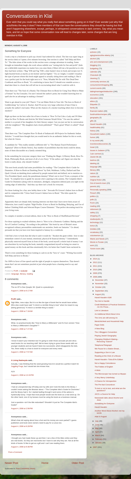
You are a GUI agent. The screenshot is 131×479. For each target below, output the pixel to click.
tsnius (92, 226)
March (98, 435)
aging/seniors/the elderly (100, 55)
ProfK (13, 299)
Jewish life (94, 157)
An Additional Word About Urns (107, 314)
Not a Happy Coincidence (105, 363)
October (98, 287)
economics (94, 95)
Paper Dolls (99, 325)
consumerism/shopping (99, 85)
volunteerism (95, 236)
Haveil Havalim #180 (103, 297)
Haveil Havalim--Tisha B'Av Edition (109, 359)
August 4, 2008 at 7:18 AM (21, 311)
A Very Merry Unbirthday (105, 378)
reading (30, 274)
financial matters (96, 111)
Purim (92, 203)
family (92, 108)
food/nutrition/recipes (98, 114)
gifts (91, 121)
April (97, 432)
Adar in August (101, 417)
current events (96, 88)
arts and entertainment (99, 62)
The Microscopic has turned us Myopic (110, 374)
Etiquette (93, 104)
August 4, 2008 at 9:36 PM (22, 447)
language (15, 274)
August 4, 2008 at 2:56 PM (22, 408)
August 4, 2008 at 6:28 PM (22, 426)
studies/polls (95, 219)
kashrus (93, 160)
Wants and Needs (97, 239)
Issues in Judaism (97, 150)
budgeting (94, 68)
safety (92, 213)
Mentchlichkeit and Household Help (109, 321)
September (100, 291)
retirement (94, 209)
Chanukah (94, 75)
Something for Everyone (104, 404)
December (99, 280)
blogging (93, 65)
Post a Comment (15, 452)
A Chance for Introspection (105, 381)
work (92, 245)
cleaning (93, 78)
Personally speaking (98, 190)
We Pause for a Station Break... (107, 349)
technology (94, 222)
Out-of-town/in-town (98, 183)
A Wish (97, 370)
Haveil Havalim (96, 124)
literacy (23, 274)
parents (93, 186)
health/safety (95, 127)
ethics (92, 101)
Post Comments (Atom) (25, 469)
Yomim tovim (95, 249)
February (99, 439)
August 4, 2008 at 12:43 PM (22, 375)
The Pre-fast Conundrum (105, 385)
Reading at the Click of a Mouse (108, 356)
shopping (94, 216)
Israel (92, 147)
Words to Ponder (97, 242)
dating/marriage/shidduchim (101, 91)
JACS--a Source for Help (105, 394)
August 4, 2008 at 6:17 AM (21, 291)
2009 (95, 273)
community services (98, 82)
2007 (95, 447)
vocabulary (94, 232)
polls (92, 200)
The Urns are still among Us (106, 318)
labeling (93, 163)
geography (94, 118)
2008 (95, 277)
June (97, 425)
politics (93, 196)
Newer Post (11, 462)
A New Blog (99, 329)
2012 (95, 262)
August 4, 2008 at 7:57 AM (21, 352)
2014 (95, 259)
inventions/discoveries (99, 144)
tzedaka (93, 229)
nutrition (93, 177)
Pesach (93, 193)
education (94, 98)
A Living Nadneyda (19, 360)
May (97, 428)
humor (92, 137)
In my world (94, 141)
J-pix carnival (95, 154)
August (98, 294)
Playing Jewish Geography (106, 336)
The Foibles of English (104, 367)
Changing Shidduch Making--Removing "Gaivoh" (106, 340)
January (98, 443)
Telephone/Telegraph (103, 345)
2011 (95, 266)
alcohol (93, 59)
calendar (93, 72)
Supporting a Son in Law (105, 352)
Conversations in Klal (29, 16)
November (99, 284)
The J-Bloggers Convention (106, 332)
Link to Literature (101, 310)
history (93, 131)
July (97, 421)
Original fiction (96, 180)
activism (93, 52)
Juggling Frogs (17, 366)
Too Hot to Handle (102, 301)
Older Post (78, 462)
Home (44, 462)
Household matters (97, 134)
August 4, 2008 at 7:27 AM (21, 329)
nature (92, 173)
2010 (95, 270)
